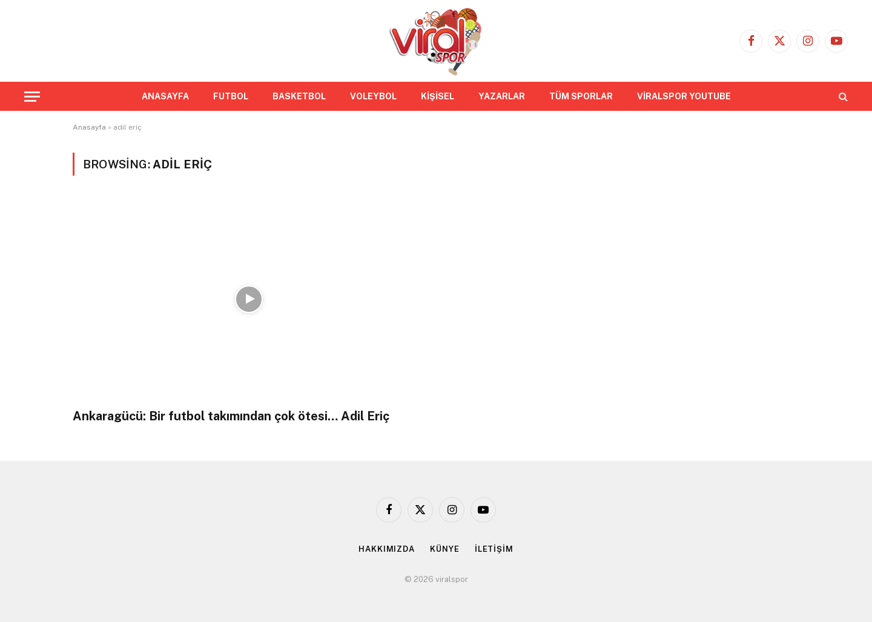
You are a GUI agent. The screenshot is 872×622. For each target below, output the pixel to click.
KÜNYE (445, 549)
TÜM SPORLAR (581, 96)
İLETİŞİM (494, 549)
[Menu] (32, 96)
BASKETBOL (299, 96)
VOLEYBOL (373, 96)
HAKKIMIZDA (386, 549)
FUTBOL (230, 96)
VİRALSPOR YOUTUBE (684, 96)
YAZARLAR (501, 96)
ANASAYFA (165, 96)
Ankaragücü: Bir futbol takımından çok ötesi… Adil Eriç (231, 416)
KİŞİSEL (437, 96)
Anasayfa (89, 127)
